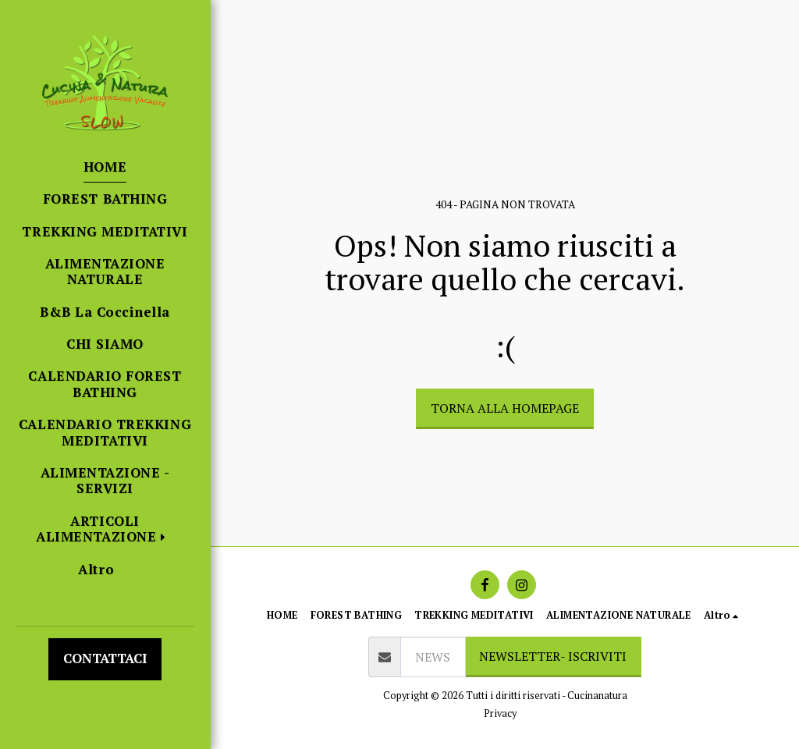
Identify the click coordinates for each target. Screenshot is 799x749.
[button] (105, 529)
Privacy (500, 713)
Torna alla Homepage (505, 408)
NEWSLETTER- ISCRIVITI (553, 656)
